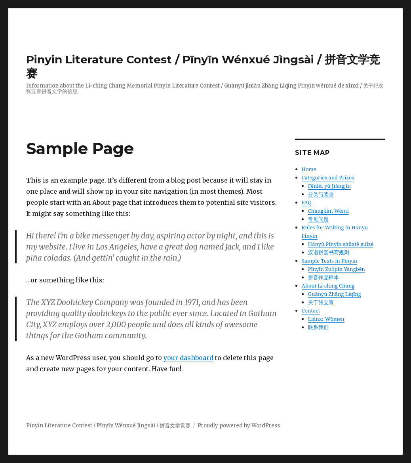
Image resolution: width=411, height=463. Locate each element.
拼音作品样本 (323, 277)
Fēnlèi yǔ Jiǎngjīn (329, 185)
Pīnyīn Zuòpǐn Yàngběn (336, 268)
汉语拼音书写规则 (328, 252)
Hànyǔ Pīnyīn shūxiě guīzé (341, 244)
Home (309, 169)
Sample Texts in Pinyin (330, 260)
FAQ (307, 202)
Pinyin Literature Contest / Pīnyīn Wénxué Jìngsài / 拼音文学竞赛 (108, 425)
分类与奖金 (321, 194)
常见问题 (318, 219)
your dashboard (188, 358)
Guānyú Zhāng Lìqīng (334, 293)
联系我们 (318, 327)
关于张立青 (321, 302)
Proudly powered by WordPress (239, 425)
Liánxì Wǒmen (326, 318)
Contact (311, 310)
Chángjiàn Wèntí (328, 210)
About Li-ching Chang (328, 285)
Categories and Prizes (328, 177)
